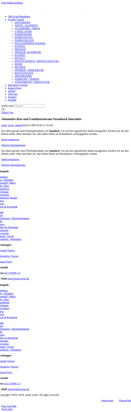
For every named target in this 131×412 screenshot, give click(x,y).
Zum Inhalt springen (12, 2)
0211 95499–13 (12, 273)
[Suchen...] (29, 106)
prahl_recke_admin (11, 125)
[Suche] (3, 109)
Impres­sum (107, 400)
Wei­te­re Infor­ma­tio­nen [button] (13, 145)
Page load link (9, 406)
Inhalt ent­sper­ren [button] (10, 139)
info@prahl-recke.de (18, 278)
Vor (11, 112)
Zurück (5, 112)
